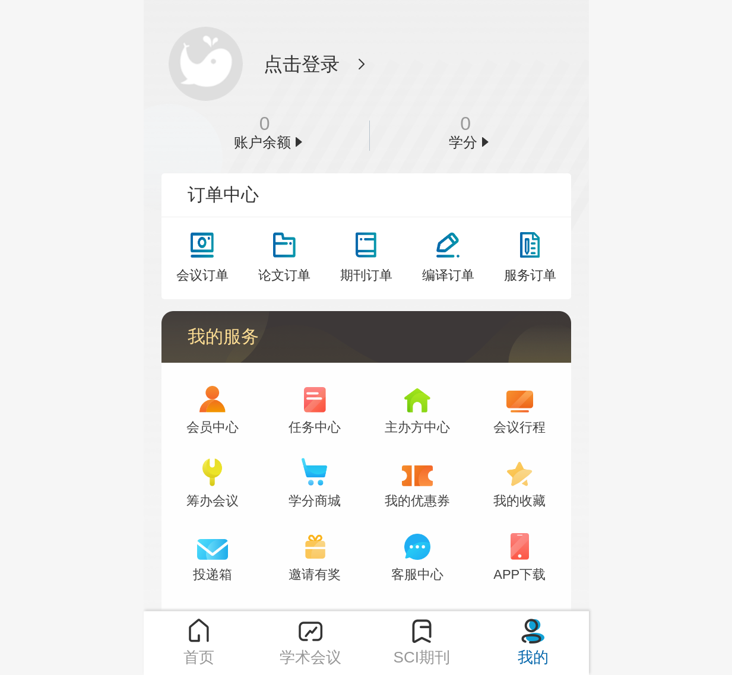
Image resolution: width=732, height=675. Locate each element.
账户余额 (262, 142)
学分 (463, 142)
